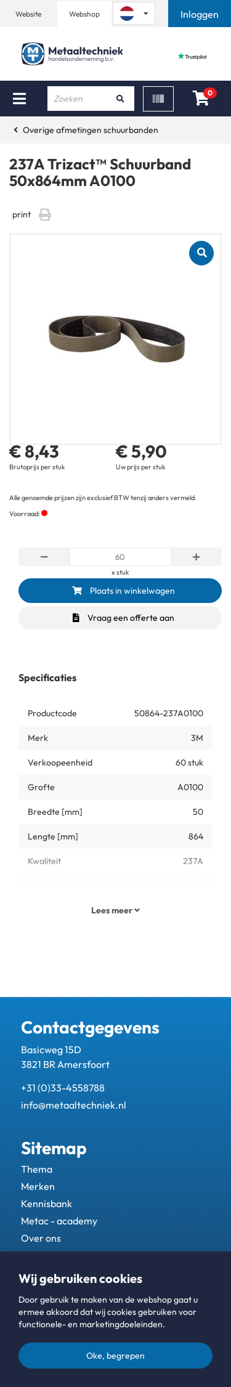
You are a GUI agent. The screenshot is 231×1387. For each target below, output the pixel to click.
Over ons (41, 1238)
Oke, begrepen (115, 1355)
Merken (38, 1186)
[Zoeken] (120, 98)
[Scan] (158, 98)
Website (28, 13)
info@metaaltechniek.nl (73, 1105)
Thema (36, 1169)
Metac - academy (59, 1221)
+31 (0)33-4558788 (63, 1088)
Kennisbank (46, 1203)
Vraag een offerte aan (123, 617)
